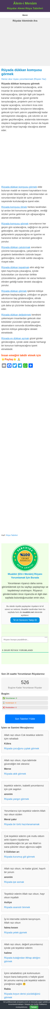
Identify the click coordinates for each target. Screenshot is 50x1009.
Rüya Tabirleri (12, 535)
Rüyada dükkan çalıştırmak (15, 247)
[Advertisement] (25, 48)
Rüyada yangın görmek (16, 799)
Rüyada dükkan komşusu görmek (19, 187)
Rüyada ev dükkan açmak (15, 338)
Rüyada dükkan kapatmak (15, 267)
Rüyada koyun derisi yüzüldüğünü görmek (22, 996)
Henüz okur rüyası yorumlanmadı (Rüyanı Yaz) (23, 79)
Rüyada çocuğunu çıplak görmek (21, 748)
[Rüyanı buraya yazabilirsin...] (24, 639)
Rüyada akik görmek (15, 773)
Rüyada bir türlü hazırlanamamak (21, 824)
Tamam (34, 1007)
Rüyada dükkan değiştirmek (16, 314)
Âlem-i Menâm (25, 3)
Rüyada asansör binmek (17, 907)
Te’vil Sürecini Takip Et (25, 620)
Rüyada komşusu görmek (15, 223)
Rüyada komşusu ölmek (14, 207)
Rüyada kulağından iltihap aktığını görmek (22, 959)
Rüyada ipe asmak (14, 882)
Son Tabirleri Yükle (25, 719)
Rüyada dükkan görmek (14, 291)
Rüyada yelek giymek (15, 932)
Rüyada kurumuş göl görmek (19, 856)
